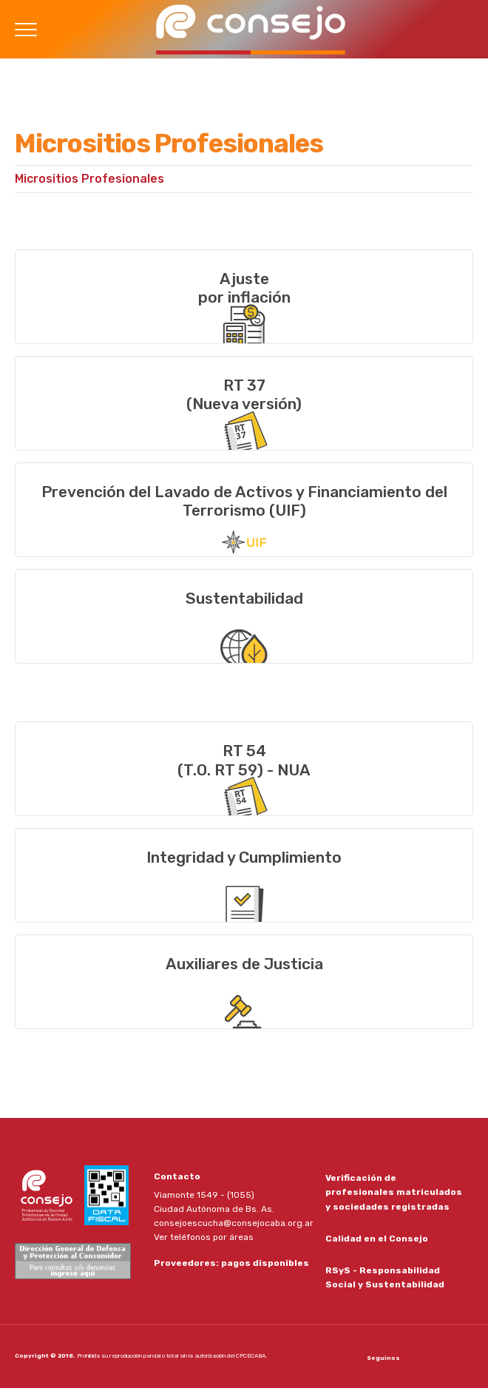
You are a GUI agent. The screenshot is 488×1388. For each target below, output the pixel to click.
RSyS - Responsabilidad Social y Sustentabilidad (384, 1277)
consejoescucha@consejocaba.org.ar (234, 1223)
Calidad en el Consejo (376, 1238)
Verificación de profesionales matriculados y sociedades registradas (393, 1192)
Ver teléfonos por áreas (204, 1237)
